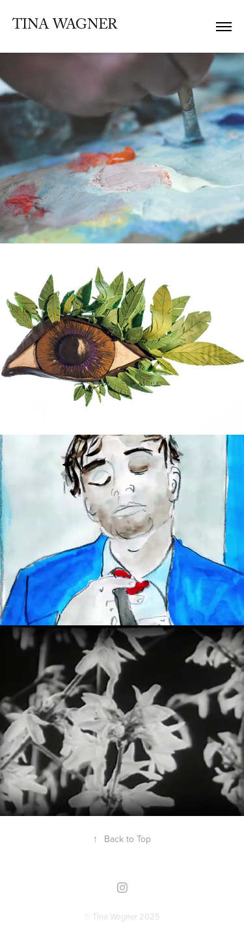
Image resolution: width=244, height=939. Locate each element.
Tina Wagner (64, 26)
